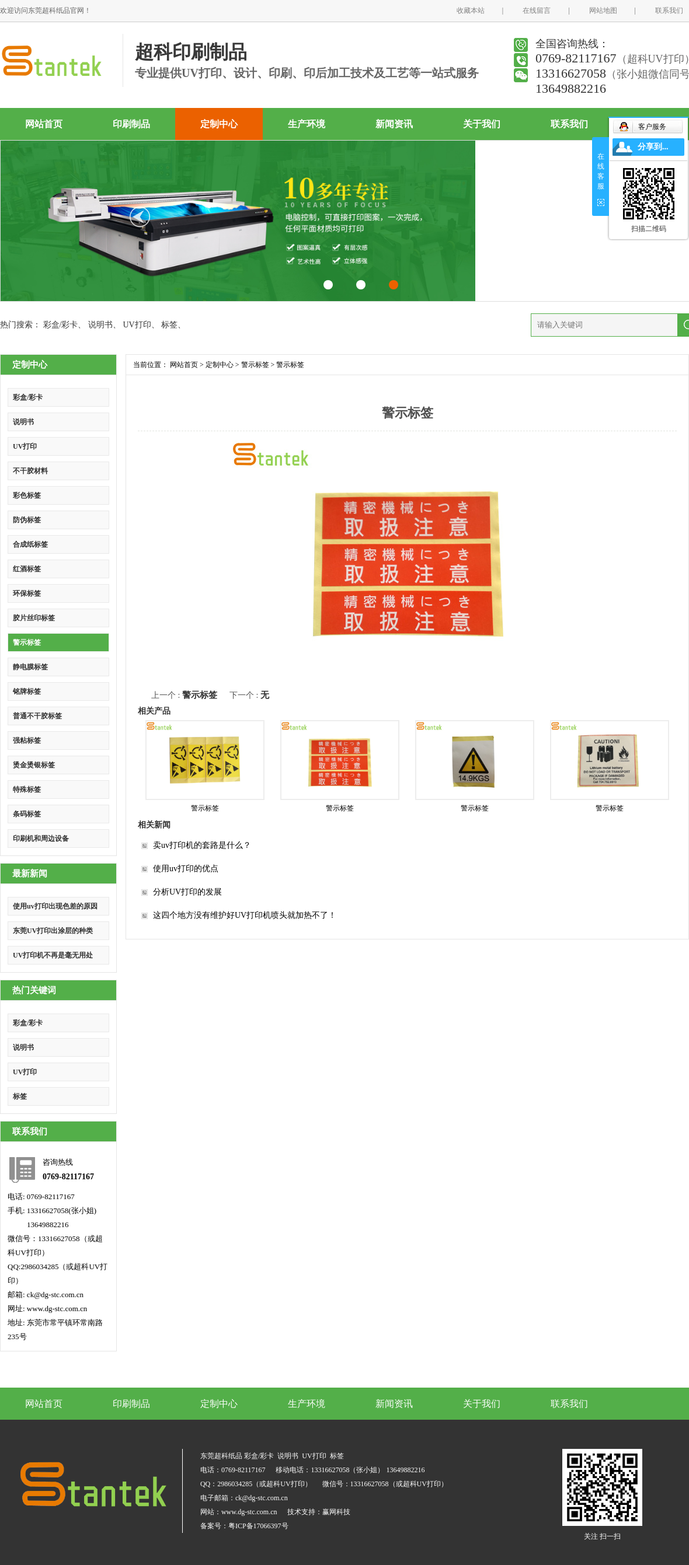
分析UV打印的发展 (187, 892)
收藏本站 (471, 10)
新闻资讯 (394, 124)
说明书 (100, 324)
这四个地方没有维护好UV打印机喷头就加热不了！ (244, 915)
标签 (169, 324)
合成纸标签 (30, 544)
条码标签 (27, 814)
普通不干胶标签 (37, 716)
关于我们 (481, 124)
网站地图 (603, 10)
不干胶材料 (30, 471)
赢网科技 (336, 1512)
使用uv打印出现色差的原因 (55, 906)
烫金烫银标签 (34, 765)
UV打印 (137, 324)
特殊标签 (27, 789)
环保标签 (27, 593)
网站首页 (43, 124)
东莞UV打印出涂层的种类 (53, 931)
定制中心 (219, 124)
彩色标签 (27, 495)
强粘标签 (27, 740)
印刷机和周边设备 (41, 838)
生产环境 (306, 124)
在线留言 (537, 10)
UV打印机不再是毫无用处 (53, 955)
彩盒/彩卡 (60, 324)
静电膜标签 (30, 667)
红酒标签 (27, 569)
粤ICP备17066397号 (258, 1526)
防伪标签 (27, 520)
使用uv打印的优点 (185, 868)
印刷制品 (131, 124)
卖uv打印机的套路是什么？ (202, 845)
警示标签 (27, 642)
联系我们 (669, 10)
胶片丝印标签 (34, 618)
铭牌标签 (27, 691)
